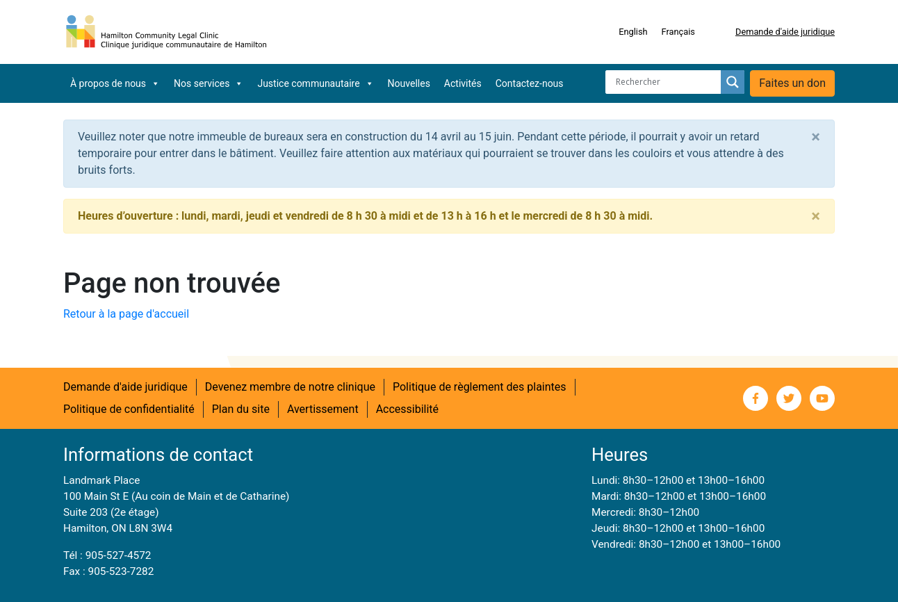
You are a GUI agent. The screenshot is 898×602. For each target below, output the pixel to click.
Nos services (208, 83)
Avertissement (323, 409)
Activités (463, 83)
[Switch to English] (633, 32)
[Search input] (666, 82)
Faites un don (792, 83)
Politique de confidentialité (129, 409)
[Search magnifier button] (732, 82)
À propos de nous (115, 83)
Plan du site (241, 409)
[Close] (815, 137)
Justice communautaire (315, 83)
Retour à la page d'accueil (126, 313)
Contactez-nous (530, 83)
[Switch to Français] (678, 32)
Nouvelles (409, 83)
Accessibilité (407, 409)
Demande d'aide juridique (785, 31)
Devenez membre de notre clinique (290, 386)
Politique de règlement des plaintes (479, 386)
